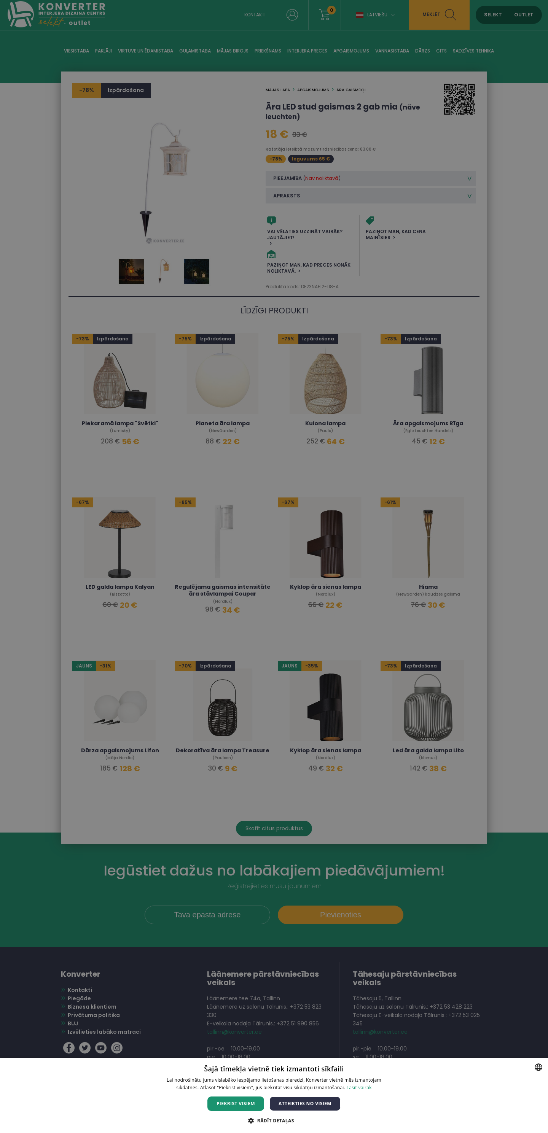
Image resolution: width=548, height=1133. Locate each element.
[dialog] (274, 566)
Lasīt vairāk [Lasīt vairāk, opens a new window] (359, 1087)
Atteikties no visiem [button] (305, 1103)
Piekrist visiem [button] (236, 1103)
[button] (274, 1120)
